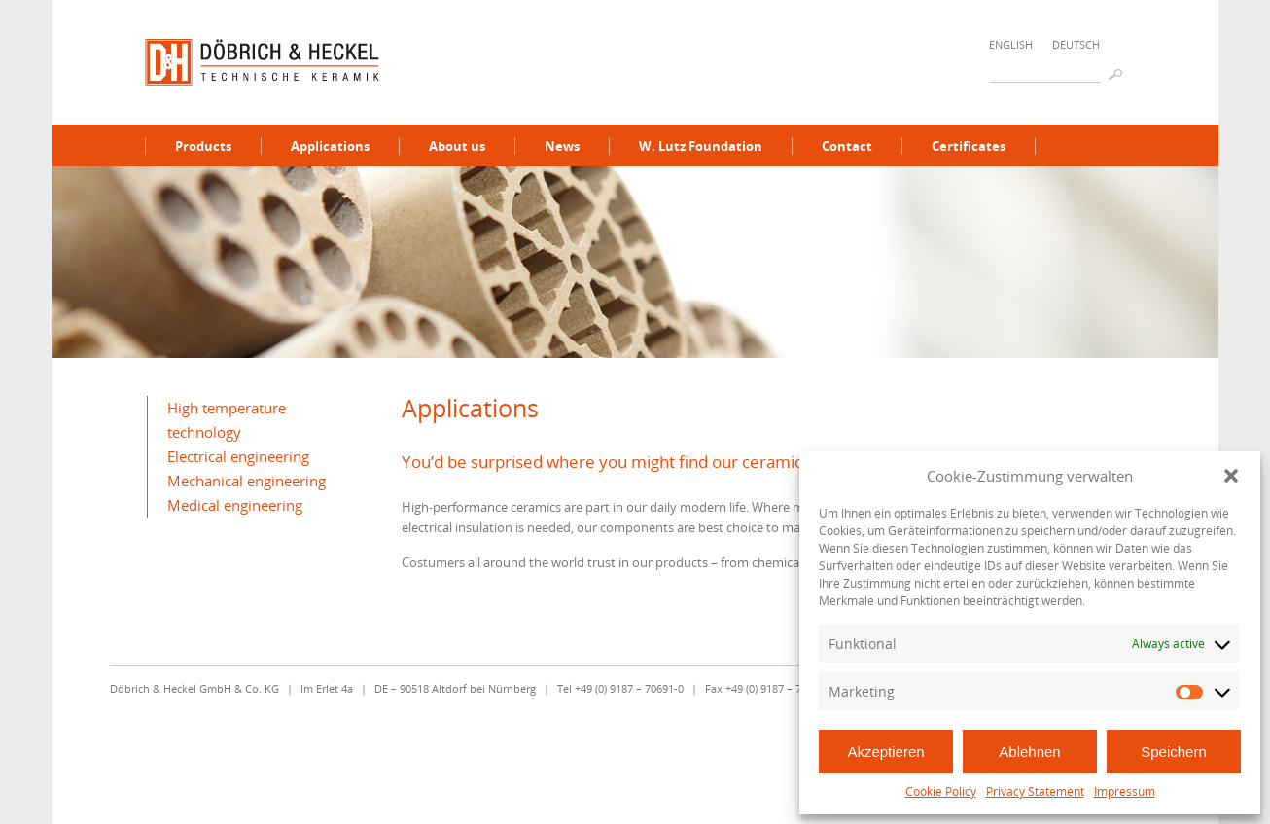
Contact (847, 146)
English (1011, 44)
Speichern (1174, 751)
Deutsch (1076, 44)
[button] (1231, 475)
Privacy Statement (1035, 791)
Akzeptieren (885, 751)
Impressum (1124, 791)
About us (457, 146)
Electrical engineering (238, 456)
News (562, 146)
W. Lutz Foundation (700, 146)
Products (203, 146)
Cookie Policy (940, 791)
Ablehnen (1029, 751)
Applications (330, 146)
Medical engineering (234, 505)
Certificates (968, 146)
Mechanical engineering (246, 480)
